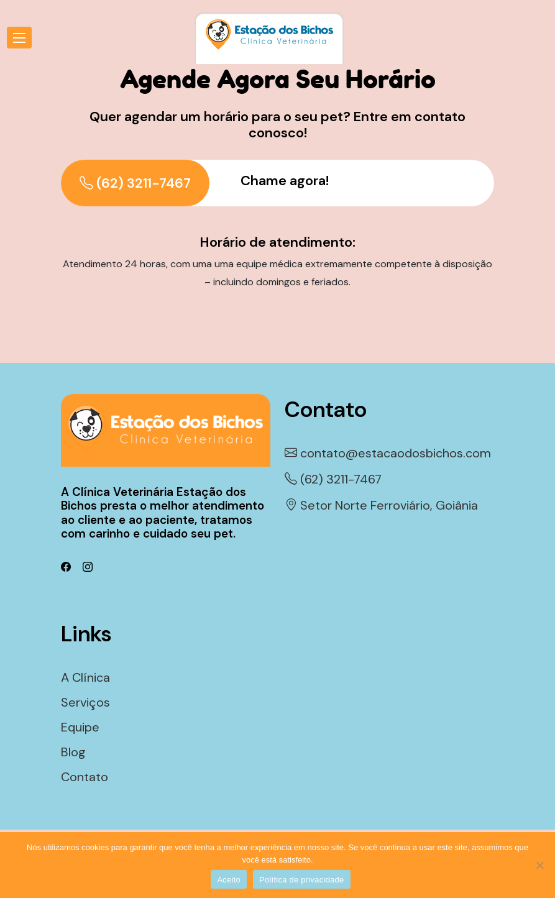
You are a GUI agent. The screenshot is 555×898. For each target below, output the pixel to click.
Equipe (80, 727)
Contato (84, 777)
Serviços (85, 702)
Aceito (229, 879)
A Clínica (85, 677)
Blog (73, 752)
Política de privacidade (301, 879)
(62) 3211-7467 (135, 183)
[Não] (539, 865)
